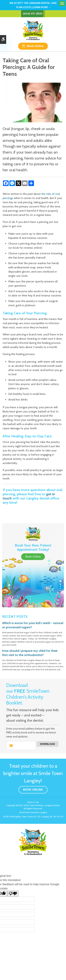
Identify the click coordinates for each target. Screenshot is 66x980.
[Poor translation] (12, 893)
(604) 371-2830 (32, 13)
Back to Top (33, 802)
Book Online (35, 46)
